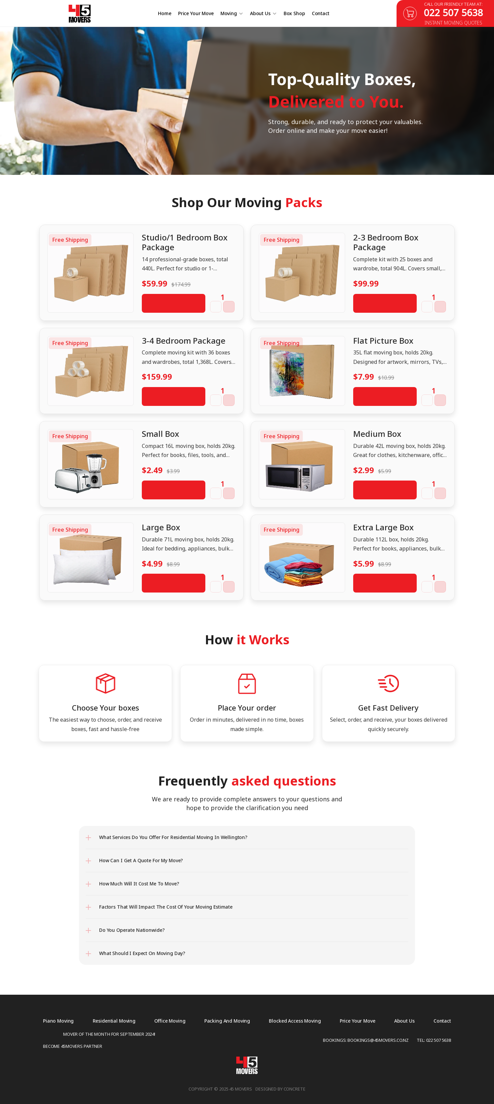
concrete (294, 1089)
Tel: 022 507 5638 (434, 1040)
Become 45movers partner (72, 1046)
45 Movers (240, 1089)
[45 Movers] (79, 13)
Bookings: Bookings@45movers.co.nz (366, 1040)
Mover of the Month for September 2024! (109, 1034)
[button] (215, 306)
